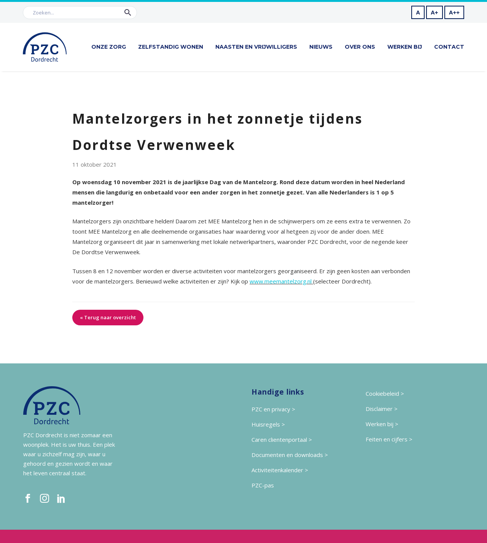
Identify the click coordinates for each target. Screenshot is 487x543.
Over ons (360, 46)
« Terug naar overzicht (108, 317)
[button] (127, 12)
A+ (434, 12)
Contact (449, 46)
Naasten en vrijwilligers (256, 46)
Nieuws (321, 46)
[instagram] (44, 498)
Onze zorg (108, 46)
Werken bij (404, 46)
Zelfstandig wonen (170, 46)
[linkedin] (61, 498)
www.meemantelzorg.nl (281, 281)
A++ (454, 12)
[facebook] (27, 498)
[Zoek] (80, 12)
